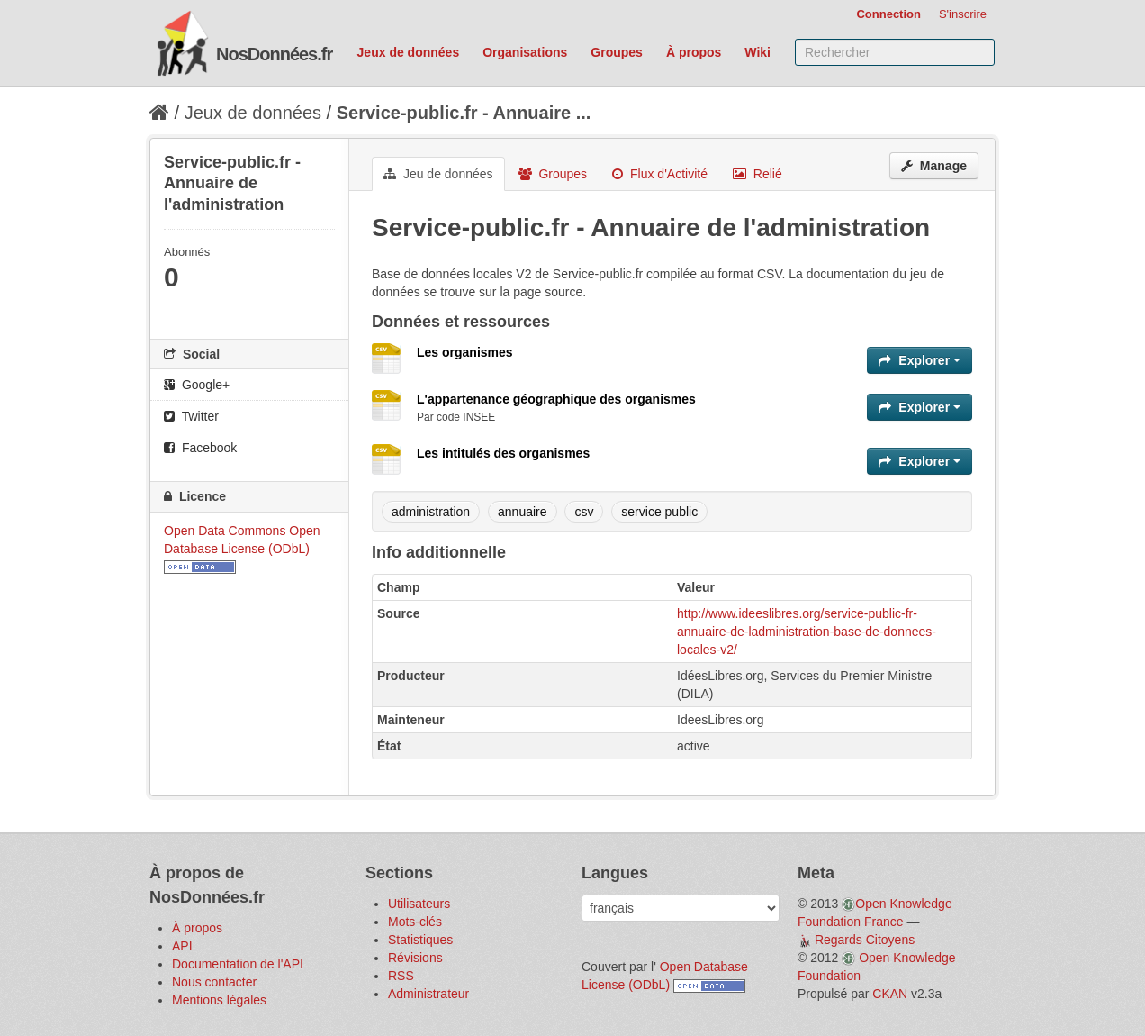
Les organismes (465, 352)
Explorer (919, 360)
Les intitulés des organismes (503, 453)
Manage (934, 166)
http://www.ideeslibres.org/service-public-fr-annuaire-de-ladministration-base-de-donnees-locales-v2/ (806, 631)
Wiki (757, 52)
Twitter (191, 416)
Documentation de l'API (237, 964)
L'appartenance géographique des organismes (556, 399)
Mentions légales (219, 1000)
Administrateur (428, 993)
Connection (888, 14)
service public (659, 511)
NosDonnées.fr (274, 54)
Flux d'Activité (660, 174)
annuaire (522, 511)
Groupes (617, 52)
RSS (401, 975)
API (182, 946)
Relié (757, 174)
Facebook (200, 448)
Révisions (415, 957)
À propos (693, 52)
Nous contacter (214, 982)
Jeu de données (438, 174)
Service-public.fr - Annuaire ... (464, 113)
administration (431, 511)
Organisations (524, 52)
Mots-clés (415, 921)
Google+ (197, 384)
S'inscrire (963, 14)
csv (583, 511)
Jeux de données (408, 52)
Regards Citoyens (865, 939)
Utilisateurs (419, 903)
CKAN (889, 993)
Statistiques (420, 939)
